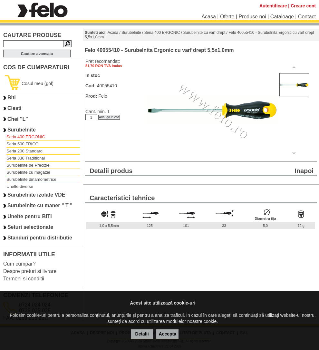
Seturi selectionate (30, 227)
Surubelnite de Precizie (28, 165)
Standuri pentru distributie (39, 238)
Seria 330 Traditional (25, 158)
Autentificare (273, 5)
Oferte (227, 16)
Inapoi (304, 170)
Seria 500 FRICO (22, 143)
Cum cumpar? (19, 264)
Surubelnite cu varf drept (204, 32)
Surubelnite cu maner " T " (39, 206)
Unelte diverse (19, 186)
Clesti (14, 108)
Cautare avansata (37, 54)
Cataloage (282, 16)
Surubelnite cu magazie (28, 172)
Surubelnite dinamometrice (31, 179)
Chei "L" (17, 119)
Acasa (208, 16)
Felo (102, 96)
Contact (307, 16)
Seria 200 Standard (24, 151)
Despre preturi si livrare (29, 271)
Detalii (142, 333)
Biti (11, 97)
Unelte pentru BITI (29, 216)
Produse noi (252, 16)
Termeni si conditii (23, 278)
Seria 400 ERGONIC (25, 136)
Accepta (167, 333)
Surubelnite (21, 129)
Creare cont (303, 5)
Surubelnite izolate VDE (36, 195)
